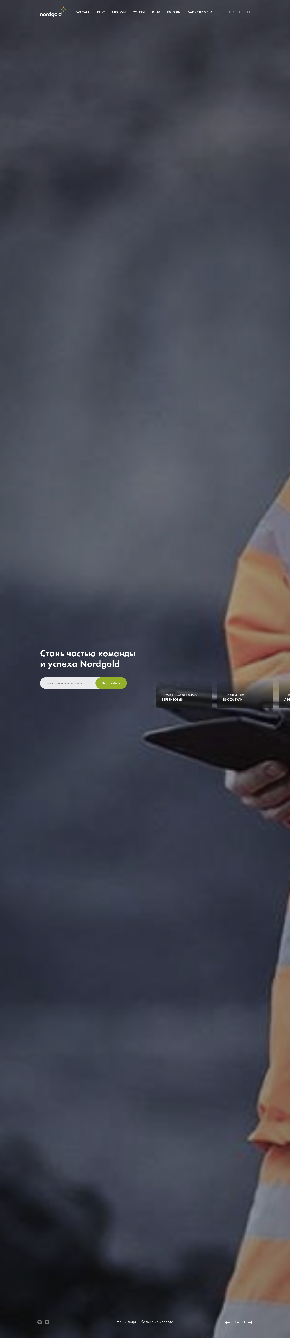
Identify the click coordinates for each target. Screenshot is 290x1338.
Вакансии (119, 12)
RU (240, 12)
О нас (156, 12)
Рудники (139, 12)
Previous (227, 1322)
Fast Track (82, 12)
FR (248, 12)
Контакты (173, 12)
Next (250, 1322)
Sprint (101, 12)
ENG (231, 12)
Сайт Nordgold (198, 12)
